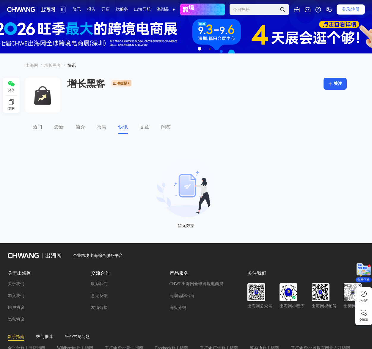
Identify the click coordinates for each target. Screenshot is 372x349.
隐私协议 (16, 319)
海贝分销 (177, 307)
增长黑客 (52, 65)
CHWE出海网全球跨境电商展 (196, 284)
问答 (166, 127)
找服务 (122, 9)
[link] (32, 65)
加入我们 (16, 295)
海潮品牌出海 (181, 295)
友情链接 (99, 307)
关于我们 (16, 284)
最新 (59, 127)
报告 (101, 127)
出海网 (32, 65)
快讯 (123, 127)
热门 (37, 127)
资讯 (77, 9)
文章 (144, 127)
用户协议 (16, 307)
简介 (80, 127)
